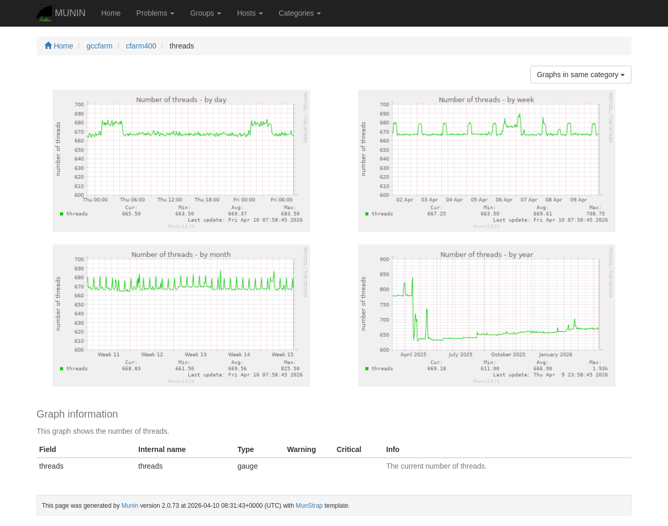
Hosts (250, 13)
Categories (300, 13)
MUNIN (61, 14)
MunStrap (309, 505)
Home (111, 13)
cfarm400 (141, 46)
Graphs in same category (581, 74)
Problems (155, 13)
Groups (205, 13)
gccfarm (100, 46)
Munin (130, 505)
